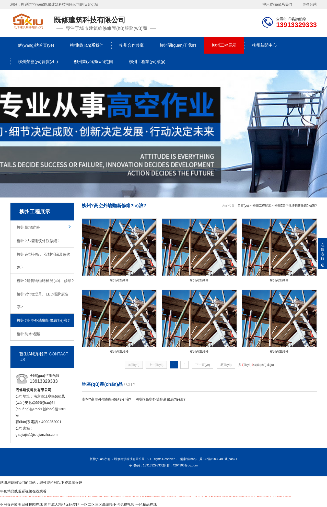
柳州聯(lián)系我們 (277, 4)
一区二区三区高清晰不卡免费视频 (107, 504)
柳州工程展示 (224, 45)
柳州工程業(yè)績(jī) (147, 61)
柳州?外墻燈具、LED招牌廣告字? (43, 300)
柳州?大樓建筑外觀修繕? (38, 241)
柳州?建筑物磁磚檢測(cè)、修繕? (45, 280)
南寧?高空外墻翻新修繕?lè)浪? (106, 402)
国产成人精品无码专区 (62, 504)
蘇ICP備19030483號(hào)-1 (218, 459)
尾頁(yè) (226, 368)
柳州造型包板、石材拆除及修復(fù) (44, 260)
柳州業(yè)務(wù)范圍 (93, 61)
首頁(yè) (243, 205)
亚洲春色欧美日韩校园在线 (21, 504)
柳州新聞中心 (264, 45)
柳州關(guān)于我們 (178, 45)
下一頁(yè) (202, 368)
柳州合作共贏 (131, 45)
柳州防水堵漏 (28, 334)
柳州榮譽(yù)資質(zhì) (38, 61)
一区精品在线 (146, 504)
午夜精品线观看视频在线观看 (23, 491)
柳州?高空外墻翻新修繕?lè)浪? (43, 320)
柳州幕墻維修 (28, 227)
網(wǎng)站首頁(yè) (36, 45)
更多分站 (309, 4)
